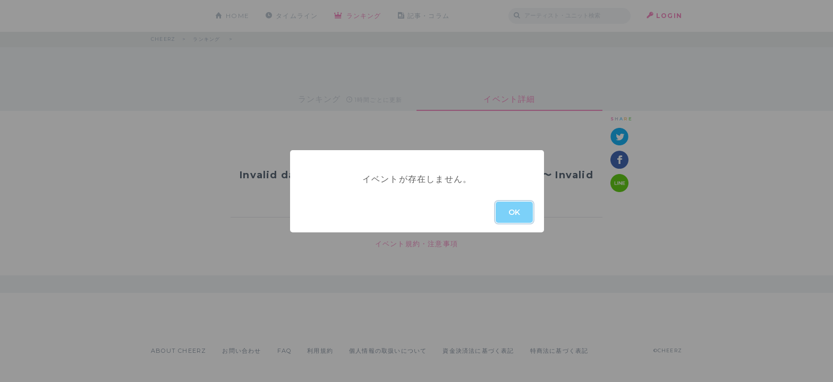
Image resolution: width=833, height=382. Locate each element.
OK (514, 212)
